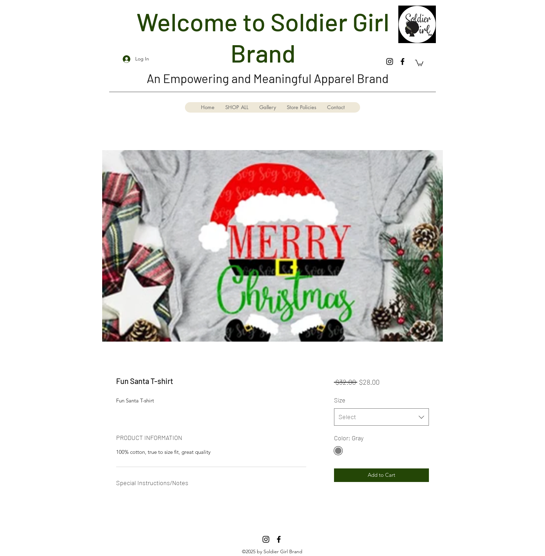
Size (339, 400)
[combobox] (381, 417)
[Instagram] (389, 61)
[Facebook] (402, 61)
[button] (419, 62)
